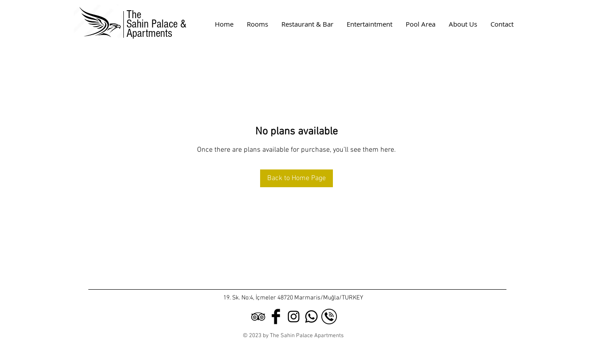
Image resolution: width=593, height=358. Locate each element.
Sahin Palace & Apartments (158, 28)
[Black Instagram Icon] (293, 316)
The (134, 14)
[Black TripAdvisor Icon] (258, 316)
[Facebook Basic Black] (276, 316)
